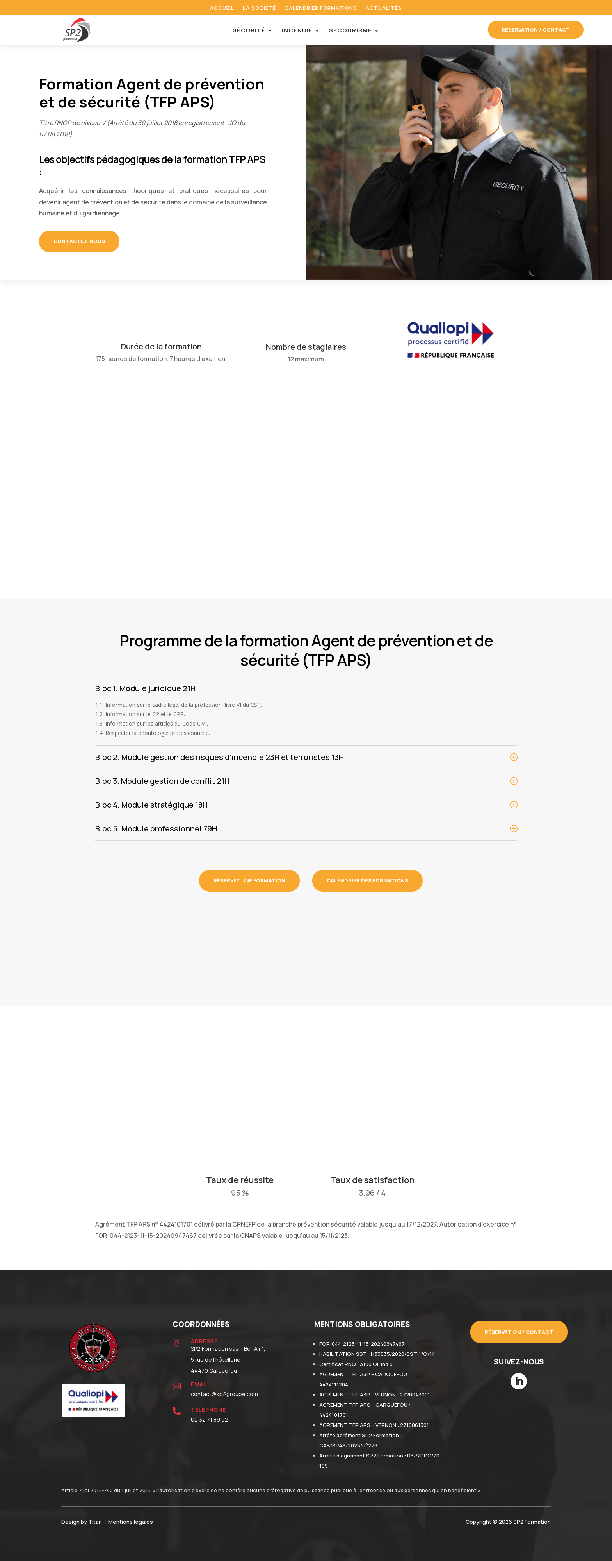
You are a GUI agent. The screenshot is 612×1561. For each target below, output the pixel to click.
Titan (96, 1521)
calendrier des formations (367, 880)
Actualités (384, 8)
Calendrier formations (321, 8)
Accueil (222, 8)
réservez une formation (249, 880)
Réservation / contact (519, 1332)
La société (259, 8)
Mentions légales (130, 1521)
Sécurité (249, 30)
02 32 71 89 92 (209, 1419)
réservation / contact (536, 29)
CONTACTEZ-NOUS (79, 241)
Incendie (297, 30)
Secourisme (350, 30)
